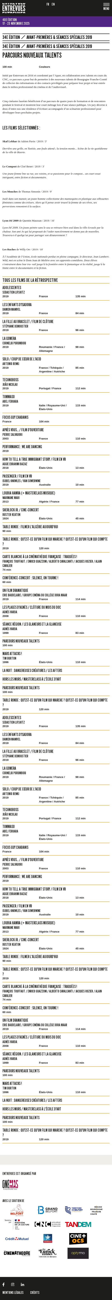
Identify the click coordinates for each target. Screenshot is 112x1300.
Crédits (34, 1292)
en (53, 4)
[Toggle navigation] (106, 9)
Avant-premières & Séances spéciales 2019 (59, 37)
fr (47, 4)
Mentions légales (13, 1292)
